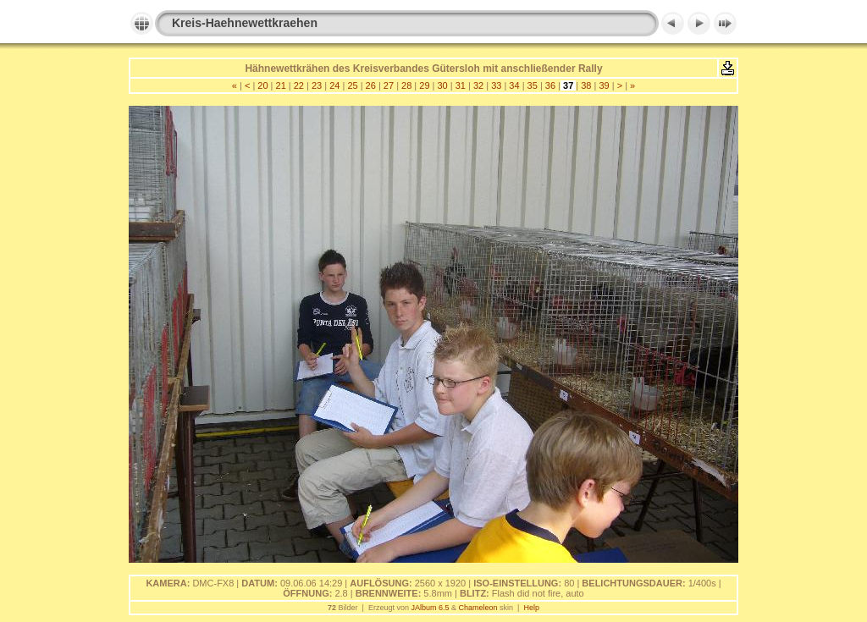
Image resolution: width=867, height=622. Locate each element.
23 (316, 85)
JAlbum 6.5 (430, 607)
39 (603, 85)
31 (460, 85)
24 (334, 85)
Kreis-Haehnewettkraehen (245, 23)
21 (280, 85)
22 (298, 85)
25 (352, 85)
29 (424, 85)
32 (478, 85)
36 (550, 85)
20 (262, 85)
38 (586, 85)
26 (370, 85)
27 (388, 85)
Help (531, 607)
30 (442, 85)
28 (406, 85)
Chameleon (478, 607)
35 (532, 85)
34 (514, 85)
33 (496, 85)
